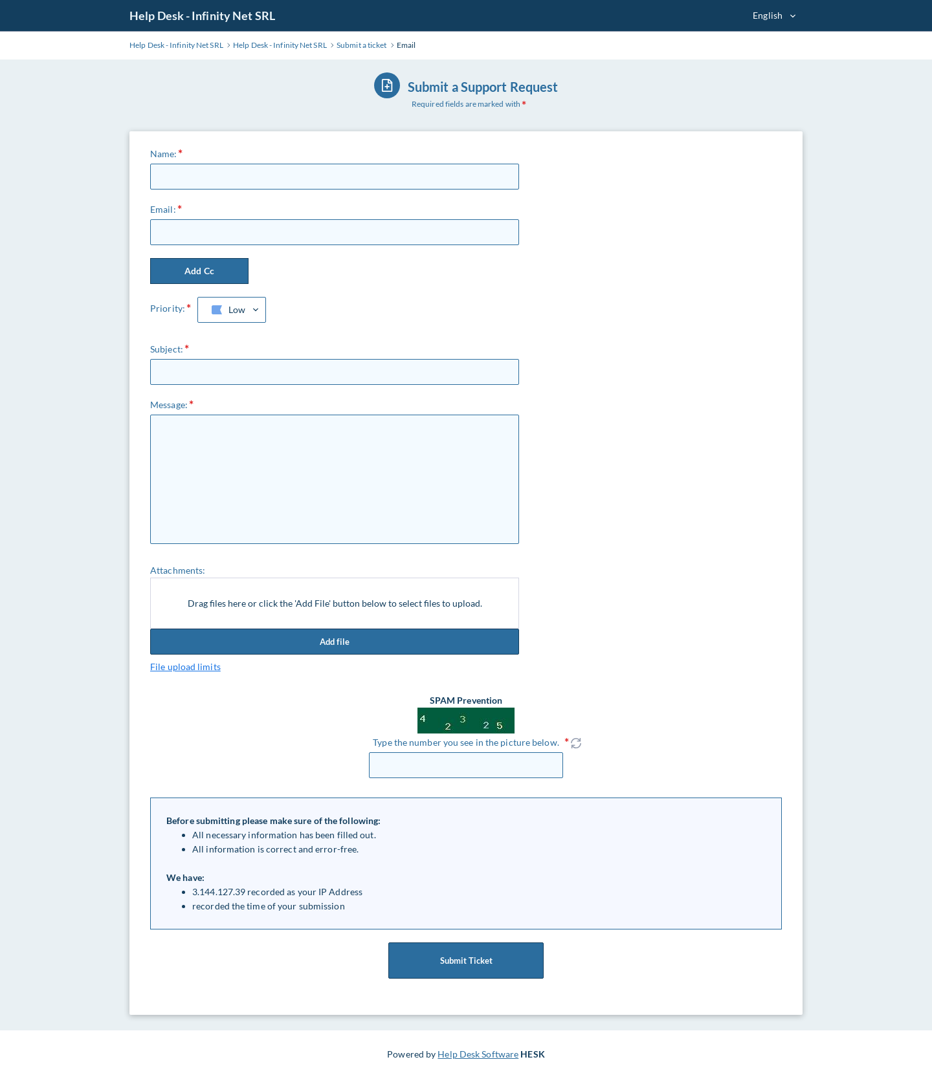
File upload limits (185, 666)
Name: (163, 153)
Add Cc (199, 270)
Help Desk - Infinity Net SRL (202, 15)
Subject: (166, 348)
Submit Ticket (466, 960)
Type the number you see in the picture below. (466, 742)
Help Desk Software (478, 1053)
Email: (163, 209)
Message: (169, 404)
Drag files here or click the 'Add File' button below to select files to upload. (335, 603)
